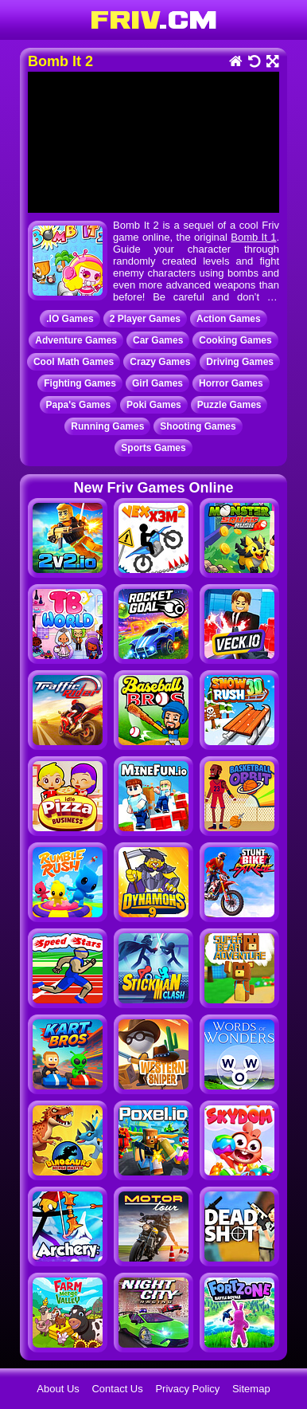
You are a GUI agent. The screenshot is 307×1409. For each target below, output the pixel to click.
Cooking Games (235, 340)
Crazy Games (160, 361)
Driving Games (240, 361)
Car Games (158, 340)
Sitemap (251, 1389)
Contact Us (116, 1389)
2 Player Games (145, 318)
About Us (58, 1389)
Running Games (107, 426)
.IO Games (69, 318)
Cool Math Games (73, 361)
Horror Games (231, 383)
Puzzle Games (229, 404)
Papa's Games (78, 404)
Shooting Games (197, 426)
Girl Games (157, 383)
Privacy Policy (187, 1389)
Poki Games (153, 404)
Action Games (228, 318)
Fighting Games (80, 383)
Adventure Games (76, 340)
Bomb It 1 (253, 237)
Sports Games (153, 447)
